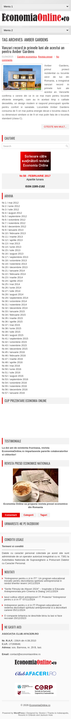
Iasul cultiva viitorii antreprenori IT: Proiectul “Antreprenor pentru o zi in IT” (35, 598)
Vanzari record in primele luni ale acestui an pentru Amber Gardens (33, 49)
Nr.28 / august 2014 (12, 294)
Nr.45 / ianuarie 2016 (13, 352)
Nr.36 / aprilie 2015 (12, 321)
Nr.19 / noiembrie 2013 (14, 263)
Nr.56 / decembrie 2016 (14, 389)
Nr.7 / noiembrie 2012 (13, 223)
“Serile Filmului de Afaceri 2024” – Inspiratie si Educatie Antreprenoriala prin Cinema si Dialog (34, 590)
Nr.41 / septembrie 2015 (15, 338)
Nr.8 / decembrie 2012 (14, 226)
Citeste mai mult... (55, 126)
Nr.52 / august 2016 (12, 375)
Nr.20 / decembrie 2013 (14, 267)
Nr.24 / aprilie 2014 (12, 280)
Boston (42, 713)
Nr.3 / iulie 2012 (10, 209)
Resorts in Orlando (27, 715)
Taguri (43, 515)
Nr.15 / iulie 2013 (11, 250)
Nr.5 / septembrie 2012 (14, 216)
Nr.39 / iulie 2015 (11, 331)
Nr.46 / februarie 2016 (14, 355)
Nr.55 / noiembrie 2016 (14, 386)
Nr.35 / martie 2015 (12, 318)
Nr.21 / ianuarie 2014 (13, 270)
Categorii (29, 515)
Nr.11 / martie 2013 (12, 236)
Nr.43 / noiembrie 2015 (14, 345)
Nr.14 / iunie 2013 (11, 246)
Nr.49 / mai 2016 (11, 365)
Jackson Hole (46, 715)
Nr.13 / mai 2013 (11, 243)
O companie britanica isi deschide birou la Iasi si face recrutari (33, 617)
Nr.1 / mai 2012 (10, 202)
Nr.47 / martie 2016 (12, 359)
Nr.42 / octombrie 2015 (14, 342)
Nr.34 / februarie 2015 (14, 314)
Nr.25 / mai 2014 (11, 284)
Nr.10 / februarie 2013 (14, 233)
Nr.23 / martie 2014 (12, 277)
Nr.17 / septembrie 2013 (15, 257)
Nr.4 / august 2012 (12, 212)
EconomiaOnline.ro (39, 705)
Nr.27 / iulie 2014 (11, 291)
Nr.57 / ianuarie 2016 (13, 392)
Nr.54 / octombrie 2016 (14, 382)
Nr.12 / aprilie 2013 (12, 240)
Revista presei (45, 56)
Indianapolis (62, 713)
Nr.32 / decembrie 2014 (14, 308)
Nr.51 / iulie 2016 (11, 372)
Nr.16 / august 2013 (12, 253)
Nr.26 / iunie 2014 (11, 287)
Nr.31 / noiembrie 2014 (14, 304)
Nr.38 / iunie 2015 (11, 328)
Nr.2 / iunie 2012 (11, 206)
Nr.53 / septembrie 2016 (15, 379)
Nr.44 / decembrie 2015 (14, 348)
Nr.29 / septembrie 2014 (15, 297)
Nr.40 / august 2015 (12, 335)
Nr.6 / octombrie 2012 (13, 219)
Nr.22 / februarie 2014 (14, 274)
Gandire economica (27, 56)
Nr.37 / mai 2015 (11, 325)
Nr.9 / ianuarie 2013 (12, 229)
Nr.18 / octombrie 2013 (14, 260)
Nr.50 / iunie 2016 (11, 369)
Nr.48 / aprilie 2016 (12, 362)
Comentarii (11, 515)
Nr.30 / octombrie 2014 (14, 301)
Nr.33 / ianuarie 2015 (13, 311)
